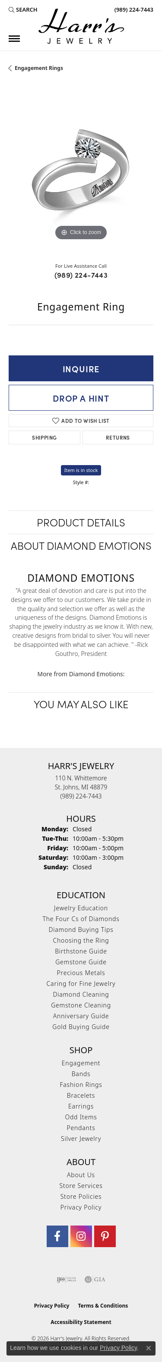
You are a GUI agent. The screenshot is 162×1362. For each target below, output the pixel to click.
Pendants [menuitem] (81, 1128)
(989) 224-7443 (81, 274)
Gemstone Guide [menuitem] (81, 962)
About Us (81, 1175)
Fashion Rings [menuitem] (81, 1084)
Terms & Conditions (103, 1305)
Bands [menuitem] (81, 1074)
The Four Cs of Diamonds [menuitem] (80, 919)
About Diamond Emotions (81, 545)
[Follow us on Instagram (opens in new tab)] (81, 1236)
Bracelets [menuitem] (81, 1095)
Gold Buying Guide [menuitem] (80, 1027)
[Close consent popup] (148, 1348)
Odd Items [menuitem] (81, 1117)
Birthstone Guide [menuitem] (81, 951)
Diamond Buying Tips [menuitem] (81, 929)
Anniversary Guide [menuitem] (81, 1016)
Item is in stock (81, 470)
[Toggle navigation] (14, 39)
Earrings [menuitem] (81, 1106)
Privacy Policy (81, 1207)
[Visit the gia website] (95, 1279)
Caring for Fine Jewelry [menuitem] (81, 983)
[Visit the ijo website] (66, 1279)
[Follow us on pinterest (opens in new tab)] (105, 1236)
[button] (23, 9)
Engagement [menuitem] (81, 1063)
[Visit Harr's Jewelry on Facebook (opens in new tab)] (57, 1236)
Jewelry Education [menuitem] (81, 908)
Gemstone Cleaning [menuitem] (81, 1005)
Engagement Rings (39, 68)
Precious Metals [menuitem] (81, 973)
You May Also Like (81, 704)
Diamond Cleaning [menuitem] (81, 994)
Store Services (80, 1185)
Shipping (44, 437)
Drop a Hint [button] (81, 398)
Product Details (81, 522)
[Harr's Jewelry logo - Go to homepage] (81, 26)
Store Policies (81, 1196)
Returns (118, 437)
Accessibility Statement (81, 1322)
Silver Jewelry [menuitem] (81, 1138)
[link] (133, 9)
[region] (81, 170)
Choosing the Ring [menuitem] (81, 940)
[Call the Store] (81, 796)
